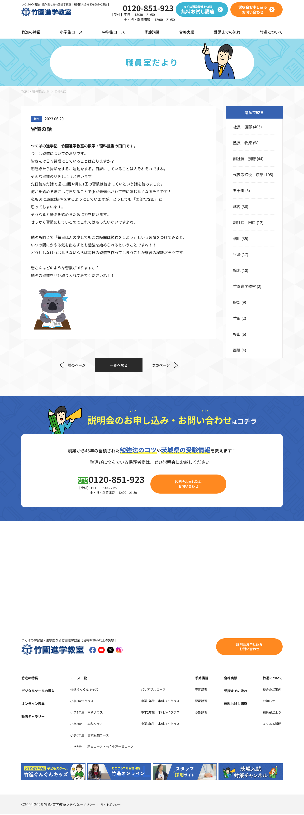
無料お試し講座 (240, 704)
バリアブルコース (166, 690)
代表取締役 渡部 (248, 174)
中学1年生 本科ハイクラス (175, 701)
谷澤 (237, 254)
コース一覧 (75, 678)
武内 (237, 206)
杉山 (237, 334)
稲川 (237, 238)
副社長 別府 (244, 158)
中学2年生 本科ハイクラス (175, 713)
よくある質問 (271, 724)
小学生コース (71, 32)
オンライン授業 (34, 704)
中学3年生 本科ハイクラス (175, 724)
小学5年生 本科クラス (86, 724)
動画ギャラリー (34, 717)
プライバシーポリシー (83, 805)
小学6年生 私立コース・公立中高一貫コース (105, 747)
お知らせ (267, 701)
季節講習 (152, 32)
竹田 (237, 318)
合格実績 (186, 32)
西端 (237, 350)
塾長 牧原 (242, 142)
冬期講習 (212, 713)
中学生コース (113, 32)
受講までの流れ (227, 32)
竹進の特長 (30, 678)
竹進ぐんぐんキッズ (83, 690)
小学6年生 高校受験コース (90, 736)
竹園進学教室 (244, 286)
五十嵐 (238, 190)
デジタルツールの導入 (40, 691)
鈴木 (237, 270)
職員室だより (40, 91)
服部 (237, 302)
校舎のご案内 (271, 690)
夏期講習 (212, 701)
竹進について (271, 678)
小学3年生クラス (80, 701)
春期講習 (212, 690)
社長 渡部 (242, 127)
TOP (24, 91)
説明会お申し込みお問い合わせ (191, 484)
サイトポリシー (117, 805)
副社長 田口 (244, 222)
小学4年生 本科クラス (86, 713)
